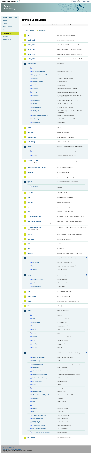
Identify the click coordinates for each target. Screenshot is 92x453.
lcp (28, 258)
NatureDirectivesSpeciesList (40, 115)
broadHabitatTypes (37, 279)
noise (29, 291)
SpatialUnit (35, 398)
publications (31, 296)
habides (30, 202)
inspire (29, 234)
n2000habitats (36, 100)
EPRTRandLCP (32, 161)
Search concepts (42, 30)
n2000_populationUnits (38, 92)
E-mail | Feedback (8, 447)
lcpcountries (35, 262)
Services (5, 36)
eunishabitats (36, 85)
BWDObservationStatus (38, 357)
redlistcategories (37, 119)
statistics (34, 336)
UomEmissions (36, 405)
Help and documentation (10, 17)
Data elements (7, 26)
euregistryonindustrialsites (36, 167)
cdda (29, 127)
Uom (33, 401)
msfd (29, 275)
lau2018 (30, 253)
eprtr (29, 146)
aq (28, 35)
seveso (29, 301)
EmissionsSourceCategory (39, 378)
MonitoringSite (36, 388)
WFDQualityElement (37, 422)
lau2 (28, 248)
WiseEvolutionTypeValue (39, 428)
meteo (34, 333)
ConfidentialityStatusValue (39, 374)
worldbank (31, 437)
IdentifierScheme (37, 381)
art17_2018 (31, 59)
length (34, 329)
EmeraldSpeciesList (37, 81)
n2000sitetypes (36, 107)
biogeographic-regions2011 (39, 74)
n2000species (36, 110)
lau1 (28, 244)
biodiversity (31, 63)
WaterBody (35, 411)
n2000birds (35, 95)
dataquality (35, 78)
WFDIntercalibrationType (39, 415)
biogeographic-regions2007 (39, 71)
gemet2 (30, 193)
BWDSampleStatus (37, 364)
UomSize (34, 408)
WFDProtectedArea (37, 418)
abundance (35, 68)
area (33, 318)
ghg (28, 197)
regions (34, 283)
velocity (34, 344)
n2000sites (35, 103)
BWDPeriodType (36, 360)
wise (29, 353)
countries (35, 186)
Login (74, 1)
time (33, 340)
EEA (10, 1)
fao (28, 177)
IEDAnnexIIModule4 (34, 228)
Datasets (5, 20)
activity (34, 151)
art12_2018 (31, 45)
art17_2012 (31, 54)
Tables (5, 23)
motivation (35, 88)
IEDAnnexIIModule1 (34, 216)
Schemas (6, 30)
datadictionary (32, 137)
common (30, 132)
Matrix (34, 384)
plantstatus (35, 265)
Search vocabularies (29, 30)
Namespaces (7, 39)
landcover (30, 239)
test (28, 306)
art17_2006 (31, 49)
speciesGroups (36, 286)
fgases (29, 181)
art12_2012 (31, 40)
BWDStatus (35, 367)
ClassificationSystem (38, 371)
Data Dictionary (16, 14)
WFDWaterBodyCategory (39, 425)
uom (29, 310)
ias (28, 207)
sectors (34, 269)
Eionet (10, 14)
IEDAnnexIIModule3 (34, 221)
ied (28, 211)
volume (34, 347)
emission (34, 325)
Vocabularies (7, 33)
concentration (36, 322)
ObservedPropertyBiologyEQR (40, 395)
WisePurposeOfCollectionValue (41, 432)
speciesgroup (36, 122)
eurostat (30, 172)
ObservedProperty (37, 391)
